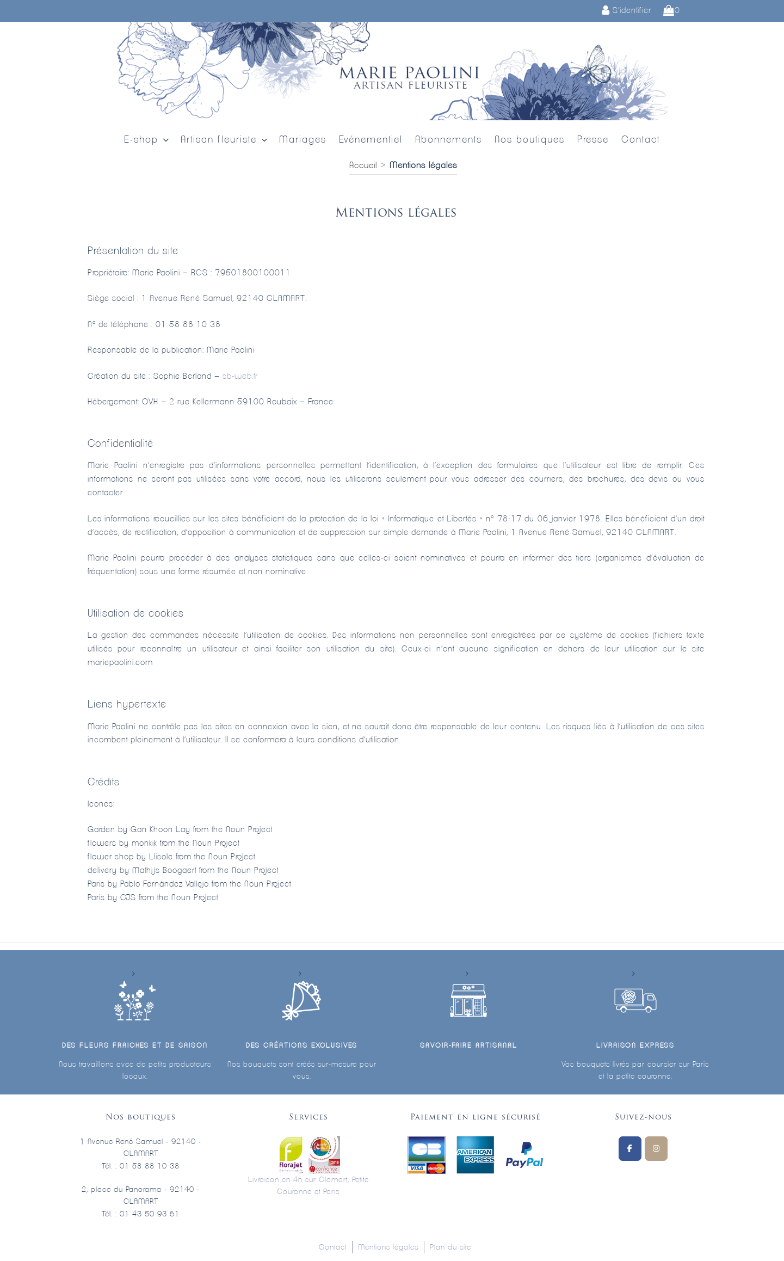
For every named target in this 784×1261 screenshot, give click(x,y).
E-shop (147, 140)
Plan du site (450, 1247)
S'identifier (626, 11)
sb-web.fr (240, 376)
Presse (593, 140)
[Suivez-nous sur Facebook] (630, 1148)
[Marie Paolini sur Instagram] (656, 1148)
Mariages (302, 140)
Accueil (363, 165)
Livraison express (635, 1045)
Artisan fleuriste (225, 140)
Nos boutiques (530, 140)
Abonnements (448, 140)
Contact (640, 140)
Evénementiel (371, 140)
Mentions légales (388, 1247)
